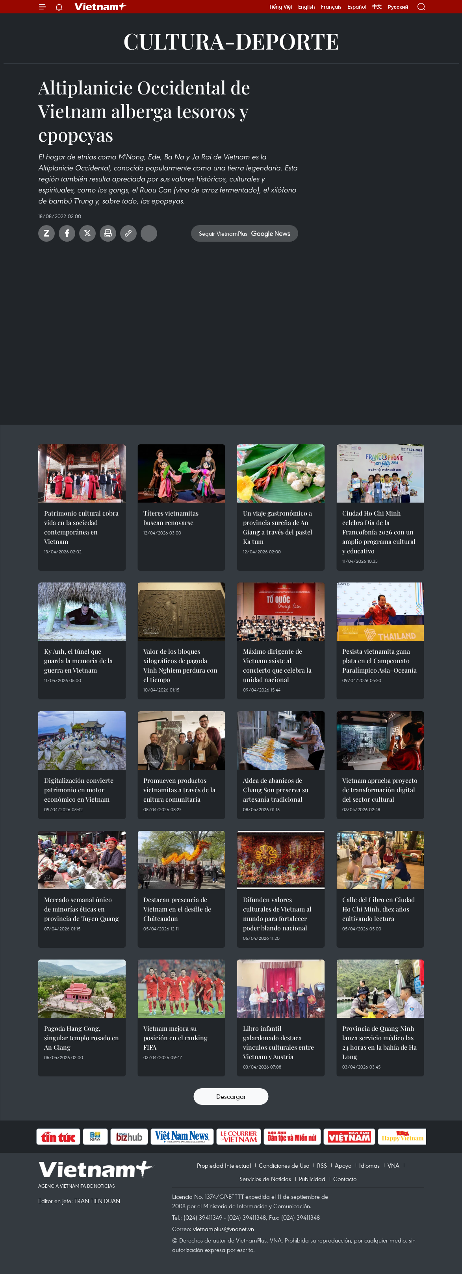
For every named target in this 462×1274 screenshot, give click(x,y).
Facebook (67, 233)
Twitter (87, 233)
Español (356, 6)
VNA (393, 1165)
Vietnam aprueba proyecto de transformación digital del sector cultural (379, 789)
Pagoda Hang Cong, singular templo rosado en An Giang (81, 1037)
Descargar (231, 1096)
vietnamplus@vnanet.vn (223, 1229)
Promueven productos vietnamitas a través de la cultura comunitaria (179, 789)
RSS (322, 1165)
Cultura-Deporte (231, 40)
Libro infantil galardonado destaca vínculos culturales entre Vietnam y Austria (278, 1042)
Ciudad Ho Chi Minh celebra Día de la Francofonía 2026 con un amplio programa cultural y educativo (379, 532)
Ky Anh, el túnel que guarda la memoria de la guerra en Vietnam (78, 660)
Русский (398, 7)
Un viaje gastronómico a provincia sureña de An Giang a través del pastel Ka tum (277, 527)
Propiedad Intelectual (224, 1165)
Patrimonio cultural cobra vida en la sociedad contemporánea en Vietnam (81, 527)
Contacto (344, 1179)
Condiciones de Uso (284, 1165)
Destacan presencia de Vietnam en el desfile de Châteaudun (177, 909)
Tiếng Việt (280, 6)
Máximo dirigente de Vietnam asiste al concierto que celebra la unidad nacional (277, 665)
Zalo (46, 233)
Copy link (128, 233)
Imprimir (108, 233)
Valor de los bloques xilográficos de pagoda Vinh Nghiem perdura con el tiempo (180, 665)
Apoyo (343, 1165)
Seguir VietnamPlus (223, 233)
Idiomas (369, 1165)
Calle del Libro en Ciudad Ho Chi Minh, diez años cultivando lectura (378, 909)
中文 (377, 6)
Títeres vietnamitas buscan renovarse (171, 518)
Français (331, 6)
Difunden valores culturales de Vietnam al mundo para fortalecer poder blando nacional (277, 913)
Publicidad (312, 1179)
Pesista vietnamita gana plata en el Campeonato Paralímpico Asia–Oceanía (379, 660)
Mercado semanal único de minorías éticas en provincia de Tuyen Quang (81, 909)
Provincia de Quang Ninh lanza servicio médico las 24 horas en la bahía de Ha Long (379, 1042)
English (306, 6)
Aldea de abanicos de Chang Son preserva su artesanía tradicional (275, 789)
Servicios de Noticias (265, 1179)
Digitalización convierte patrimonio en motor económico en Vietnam (78, 789)
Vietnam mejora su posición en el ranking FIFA (175, 1037)
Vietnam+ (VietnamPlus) (100, 7)
